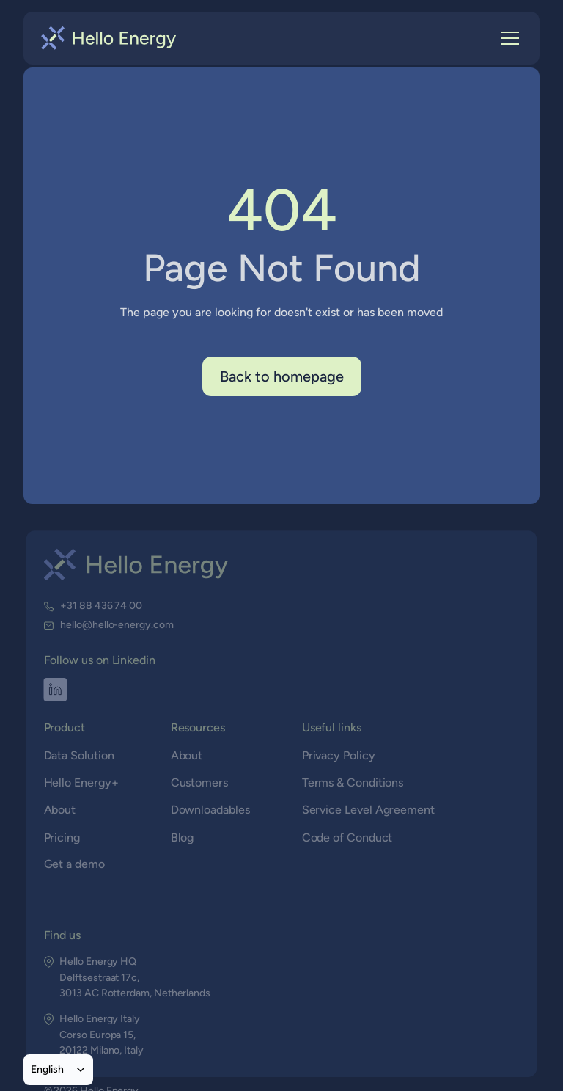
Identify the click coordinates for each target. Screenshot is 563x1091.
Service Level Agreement (368, 810)
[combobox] (58, 1069)
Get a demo (75, 864)
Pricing (63, 837)
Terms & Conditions (352, 782)
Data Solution (80, 755)
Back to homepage (282, 376)
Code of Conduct (347, 837)
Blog (182, 837)
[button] (507, 38)
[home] (109, 38)
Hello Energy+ (82, 782)
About (60, 810)
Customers (199, 782)
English (47, 1069)
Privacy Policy (338, 755)
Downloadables (210, 810)
